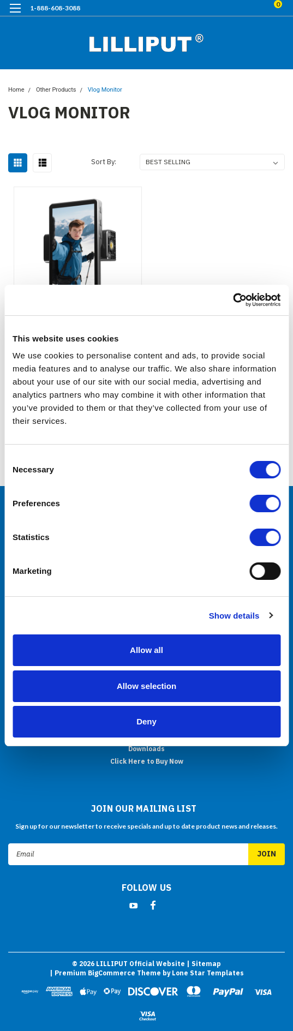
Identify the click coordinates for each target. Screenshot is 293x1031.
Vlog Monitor (105, 89)
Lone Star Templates (208, 973)
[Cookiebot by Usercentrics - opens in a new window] (232, 300)
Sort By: (103, 161)
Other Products (56, 89)
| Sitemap (204, 964)
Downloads (146, 749)
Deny (146, 721)
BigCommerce (111, 973)
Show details (234, 615)
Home (16, 89)
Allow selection (146, 686)
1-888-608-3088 (55, 8)
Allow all (146, 650)
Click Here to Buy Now (146, 761)
